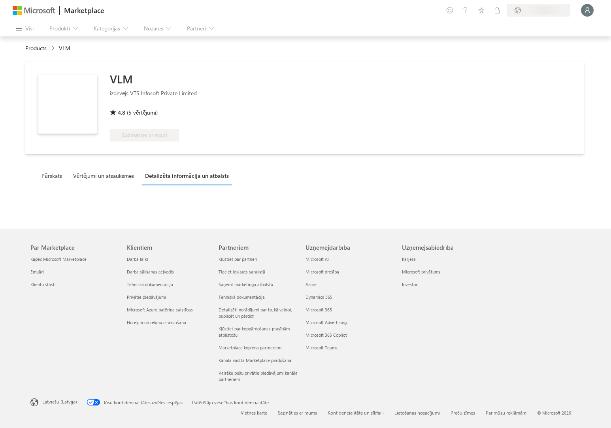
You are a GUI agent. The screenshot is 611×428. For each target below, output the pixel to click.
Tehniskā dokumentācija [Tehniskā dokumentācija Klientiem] (150, 284)
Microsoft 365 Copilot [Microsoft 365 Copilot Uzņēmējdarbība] (326, 335)
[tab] (54, 175)
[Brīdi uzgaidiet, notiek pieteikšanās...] (587, 10)
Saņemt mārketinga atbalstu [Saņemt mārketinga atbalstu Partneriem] (246, 284)
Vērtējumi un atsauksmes (103, 175)
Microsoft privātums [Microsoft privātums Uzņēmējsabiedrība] (421, 272)
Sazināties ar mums (297, 412)
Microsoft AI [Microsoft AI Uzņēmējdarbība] (317, 259)
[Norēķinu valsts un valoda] (538, 10)
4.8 (121, 112)
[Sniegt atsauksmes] (449, 10)
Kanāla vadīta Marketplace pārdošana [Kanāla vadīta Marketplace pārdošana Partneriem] (255, 360)
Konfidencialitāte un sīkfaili (356, 412)
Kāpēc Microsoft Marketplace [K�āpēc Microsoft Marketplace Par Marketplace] (58, 259)
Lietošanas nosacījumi (417, 412)
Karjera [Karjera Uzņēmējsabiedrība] (409, 259)
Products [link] (36, 48)
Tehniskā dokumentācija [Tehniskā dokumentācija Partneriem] (242, 297)
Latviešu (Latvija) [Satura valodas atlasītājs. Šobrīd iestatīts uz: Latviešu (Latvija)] (59, 401)
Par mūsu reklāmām (506, 412)
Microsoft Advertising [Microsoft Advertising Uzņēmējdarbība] (326, 322)
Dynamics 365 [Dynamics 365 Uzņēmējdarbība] (319, 297)
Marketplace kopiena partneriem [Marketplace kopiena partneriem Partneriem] (250, 348)
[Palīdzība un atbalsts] (465, 10)
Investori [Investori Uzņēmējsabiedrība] (410, 284)
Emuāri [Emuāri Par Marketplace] (37, 272)
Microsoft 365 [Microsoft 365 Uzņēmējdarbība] (319, 310)
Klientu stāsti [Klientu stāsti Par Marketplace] (43, 284)
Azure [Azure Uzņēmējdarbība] (311, 284)
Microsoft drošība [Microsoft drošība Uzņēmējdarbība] (322, 272)
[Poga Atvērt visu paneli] (25, 28)
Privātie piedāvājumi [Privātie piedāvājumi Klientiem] (146, 297)
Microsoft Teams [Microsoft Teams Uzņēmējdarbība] (322, 348)
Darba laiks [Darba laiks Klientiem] (138, 259)
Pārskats (51, 175)
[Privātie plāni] (497, 10)
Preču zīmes (463, 412)
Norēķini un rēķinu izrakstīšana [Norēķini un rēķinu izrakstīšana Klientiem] (156, 322)
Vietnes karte (254, 412)
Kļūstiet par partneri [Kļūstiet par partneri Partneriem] (238, 259)
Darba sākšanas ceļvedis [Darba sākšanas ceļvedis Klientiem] (150, 272)
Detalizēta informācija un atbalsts (186, 175)
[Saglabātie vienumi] (481, 10)
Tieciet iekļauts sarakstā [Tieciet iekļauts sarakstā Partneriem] (242, 272)
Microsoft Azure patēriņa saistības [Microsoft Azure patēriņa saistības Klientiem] (160, 310)
